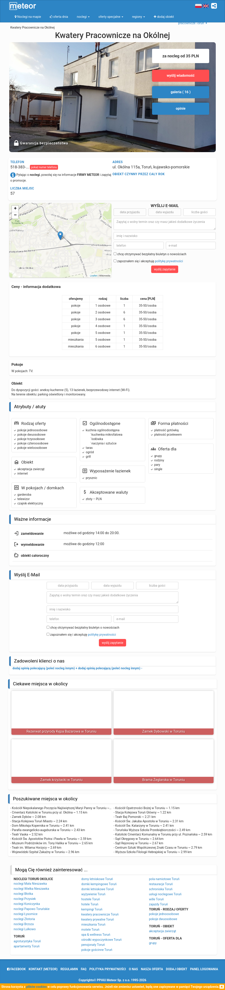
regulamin (69, 969)
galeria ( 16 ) (181, 92)
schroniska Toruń (160, 889)
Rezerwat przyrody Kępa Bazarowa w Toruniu (61, 731)
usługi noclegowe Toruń (165, 894)
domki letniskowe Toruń (97, 889)
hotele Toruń (89, 904)
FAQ (83, 969)
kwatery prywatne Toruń (97, 919)
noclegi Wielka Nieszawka (31, 888)
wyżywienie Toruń (93, 894)
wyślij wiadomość (181, 75)
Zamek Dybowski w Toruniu (163, 731)
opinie (180, 108)
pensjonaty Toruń (93, 944)
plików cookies (36, 986)
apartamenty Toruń (27, 946)
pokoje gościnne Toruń (96, 950)
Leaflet (93, 275)
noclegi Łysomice (25, 914)
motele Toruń (90, 929)
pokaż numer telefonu (44, 167)
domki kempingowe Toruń (99, 884)
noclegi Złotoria (24, 919)
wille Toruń (156, 899)
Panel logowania (204, 969)
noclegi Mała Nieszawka (30, 883)
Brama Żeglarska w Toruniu (163, 780)
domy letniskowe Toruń (97, 879)
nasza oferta (152, 969)
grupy (153, 943)
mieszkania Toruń (93, 924)
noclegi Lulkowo (25, 929)
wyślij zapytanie (165, 269)
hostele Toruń (90, 899)
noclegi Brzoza (24, 924)
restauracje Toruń (161, 884)
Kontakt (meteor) (43, 969)
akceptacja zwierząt (162, 931)
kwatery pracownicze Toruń (100, 914)
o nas (133, 969)
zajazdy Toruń (158, 904)
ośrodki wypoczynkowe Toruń (101, 939)
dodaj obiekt (176, 969)
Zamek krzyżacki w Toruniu (61, 780)
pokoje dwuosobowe (163, 919)
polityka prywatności (107, 969)
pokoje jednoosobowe (164, 914)
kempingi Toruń (91, 909)
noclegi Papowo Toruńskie (32, 909)
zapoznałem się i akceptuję (148, 261)
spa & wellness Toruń (95, 934)
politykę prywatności (169, 261)
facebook (16, 969)
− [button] (15, 215)
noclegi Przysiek (25, 899)
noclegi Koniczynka (27, 904)
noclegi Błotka (23, 893)
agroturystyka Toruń (27, 941)
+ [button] (15, 209)
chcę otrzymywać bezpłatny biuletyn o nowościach (150, 254)
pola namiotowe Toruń (164, 879)
